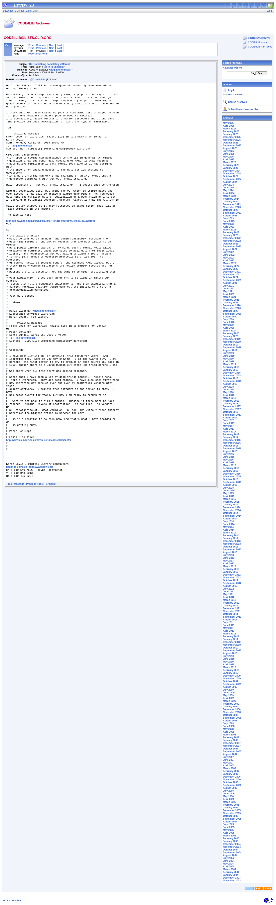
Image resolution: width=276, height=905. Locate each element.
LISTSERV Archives (259, 38)
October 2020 (230, 311)
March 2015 (229, 499)
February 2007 (231, 771)
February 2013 (231, 569)
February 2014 (231, 535)
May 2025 (228, 156)
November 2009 (232, 678)
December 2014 (232, 507)
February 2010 (231, 670)
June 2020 (229, 322)
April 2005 (228, 832)
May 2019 (228, 358)
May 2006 (228, 796)
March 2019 (229, 364)
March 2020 (229, 330)
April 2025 (228, 159)
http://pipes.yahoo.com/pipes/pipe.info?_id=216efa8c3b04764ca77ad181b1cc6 (50, 247)
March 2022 (229, 263)
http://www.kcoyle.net (40, 542)
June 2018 (229, 389)
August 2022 (230, 249)
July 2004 (228, 858)
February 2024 (231, 198)
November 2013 (232, 543)
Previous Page (34, 562)
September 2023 (232, 212)
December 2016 (232, 440)
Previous (41, 45)
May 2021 (228, 291)
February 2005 (231, 838)
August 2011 (230, 619)
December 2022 (232, 238)
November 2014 (232, 510)
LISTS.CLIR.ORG (11, 900)
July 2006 (228, 790)
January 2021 (230, 302)
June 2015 (229, 490)
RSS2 (268, 888)
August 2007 (230, 754)
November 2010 (232, 644)
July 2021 (228, 285)
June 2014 (229, 524)
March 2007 (229, 768)
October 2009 (230, 681)
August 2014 (230, 518)
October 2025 (230, 142)
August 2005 (230, 821)
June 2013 (229, 558)
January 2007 (230, 774)
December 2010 (232, 642)
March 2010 (229, 667)
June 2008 (229, 726)
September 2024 (232, 179)
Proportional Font (37, 53)
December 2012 (232, 574)
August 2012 (230, 586)
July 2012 (228, 588)
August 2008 (230, 720)
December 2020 (232, 305)
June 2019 (229, 356)
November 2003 (232, 880)
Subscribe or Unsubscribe (243, 109)
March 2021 (229, 297)
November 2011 (232, 611)
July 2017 (228, 420)
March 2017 (229, 431)
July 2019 (228, 353)
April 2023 (228, 226)
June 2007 (229, 760)
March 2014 (229, 532)
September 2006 (232, 785)
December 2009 (232, 675)
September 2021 (232, 280)
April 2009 (228, 698)
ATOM (249, 888)
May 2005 (228, 830)
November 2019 (232, 341)
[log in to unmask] (53, 67)
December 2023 (232, 204)
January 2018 (230, 403)
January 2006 (230, 807)
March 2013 (229, 566)
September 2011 (232, 616)
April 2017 (228, 428)
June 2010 (229, 659)
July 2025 (228, 151)
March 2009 (229, 701)
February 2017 (231, 434)
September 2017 (232, 414)
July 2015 (228, 487)
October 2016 (230, 445)
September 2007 (232, 751)
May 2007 (228, 762)
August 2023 (230, 215)
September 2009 (232, 684)
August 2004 (230, 855)
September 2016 (232, 448)
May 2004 (228, 863)
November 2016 (232, 442)
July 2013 (228, 555)
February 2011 (231, 636)
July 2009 (228, 689)
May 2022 (228, 257)
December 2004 (232, 844)
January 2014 (230, 538)
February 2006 (231, 804)
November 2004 (232, 846)
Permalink (50, 562)
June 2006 (229, 793)
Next (51, 45)
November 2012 (232, 577)
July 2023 (228, 218)
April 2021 (228, 294)
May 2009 (228, 695)
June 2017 (229, 423)
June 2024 (229, 187)
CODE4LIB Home (257, 42)
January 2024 (230, 201)
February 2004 (231, 872)
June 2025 (229, 154)
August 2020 (230, 316)
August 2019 (230, 350)
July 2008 (228, 723)
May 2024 (228, 190)
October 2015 (230, 479)
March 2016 (229, 465)
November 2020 (232, 308)
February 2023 (231, 232)
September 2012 (232, 583)
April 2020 (228, 327)
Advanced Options (232, 68)
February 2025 (231, 165)
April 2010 (228, 664)
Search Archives (232, 63)
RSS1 (259, 888)
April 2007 (228, 765)
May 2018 (228, 392)
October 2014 (230, 513)
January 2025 (230, 168)
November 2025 (232, 139)
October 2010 (230, 647)
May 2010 (228, 661)
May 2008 (228, 729)
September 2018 (232, 381)
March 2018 (229, 398)
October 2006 (230, 782)
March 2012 (229, 600)
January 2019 (230, 370)
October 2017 (230, 412)
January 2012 (230, 605)
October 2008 (230, 715)
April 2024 (228, 193)
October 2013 (230, 546)
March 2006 (229, 802)
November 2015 (232, 476)
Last (59, 45)
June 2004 (229, 861)
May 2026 (228, 123)
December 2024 (232, 170)
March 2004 (229, 869)
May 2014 (228, 527)
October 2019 (230, 344)
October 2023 (230, 210)
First (31, 45)
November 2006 (232, 779)
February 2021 (231, 299)
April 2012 (228, 597)
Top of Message (15, 562)
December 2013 (232, 541)
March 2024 (229, 196)
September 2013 (232, 549)
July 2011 (228, 622)
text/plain (40, 79)
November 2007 (232, 745)
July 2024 (228, 184)
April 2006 (228, 799)
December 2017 (232, 406)
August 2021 (230, 283)
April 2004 (228, 866)
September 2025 (232, 145)
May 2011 (228, 628)
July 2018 (228, 386)
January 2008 (230, 740)
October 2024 (230, 176)
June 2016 (229, 457)
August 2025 (230, 148)
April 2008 (228, 731)
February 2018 (231, 400)
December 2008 (232, 709)
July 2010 (228, 656)
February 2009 (231, 703)
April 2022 (228, 260)
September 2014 (232, 515)
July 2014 (228, 521)
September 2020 (232, 313)
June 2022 (229, 255)
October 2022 (230, 243)
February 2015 (231, 501)
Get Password (236, 94)
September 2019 (232, 347)
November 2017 (232, 409)
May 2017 (228, 426)
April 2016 (228, 462)
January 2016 (230, 471)
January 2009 (230, 706)
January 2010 (230, 673)
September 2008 (232, 717)
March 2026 (229, 128)
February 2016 (231, 468)
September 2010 (232, 650)
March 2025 (229, 162)
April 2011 (228, 630)
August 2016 (230, 451)
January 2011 (230, 639)
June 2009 (229, 692)
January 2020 (230, 336)
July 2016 (228, 454)
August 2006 (230, 788)
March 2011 (229, 633)
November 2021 (232, 274)
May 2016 (228, 459)
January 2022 (230, 269)
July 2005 (228, 824)
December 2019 (232, 339)
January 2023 (230, 235)
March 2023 (229, 229)
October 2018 (230, 378)
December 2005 (232, 810)
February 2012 (231, 602)
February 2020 (231, 333)
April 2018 (228, 395)
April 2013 (228, 563)
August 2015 (230, 485)
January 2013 (230, 572)
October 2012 (230, 580)
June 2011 (229, 625)
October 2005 (230, 816)
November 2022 (232, 240)
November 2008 (232, 712)
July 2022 (228, 252)
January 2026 (230, 134)
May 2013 (228, 560)
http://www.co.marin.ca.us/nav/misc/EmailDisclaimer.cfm (38, 510)
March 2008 (229, 734)
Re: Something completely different (49, 64)
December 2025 (232, 137)
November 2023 (232, 207)
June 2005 (229, 827)
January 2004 (230, 875)
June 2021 (229, 288)
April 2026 (228, 125)
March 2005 (229, 835)
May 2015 (228, 493)
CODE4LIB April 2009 (260, 46)
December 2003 (232, 877)
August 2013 (230, 552)
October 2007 (230, 748)
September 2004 (232, 852)
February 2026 (231, 131)
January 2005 (230, 841)
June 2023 (229, 221)
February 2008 (231, 737)
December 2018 (232, 372)
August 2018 (230, 384)
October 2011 (230, 614)
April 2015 (228, 496)
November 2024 (232, 173)
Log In (231, 90)
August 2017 (230, 417)
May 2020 (228, 325)
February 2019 (231, 367)
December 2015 (232, 473)
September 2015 (232, 482)
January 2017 (230, 437)
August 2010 (230, 653)
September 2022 (232, 246)
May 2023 (228, 224)
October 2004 (230, 849)
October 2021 (230, 277)
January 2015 (230, 504)
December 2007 (232, 743)
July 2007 (228, 757)
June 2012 (229, 591)
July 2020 (228, 319)
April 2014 (228, 529)
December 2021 (232, 271)
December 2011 (232, 608)
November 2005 (232, 813)
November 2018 (232, 375)
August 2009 (230, 687)
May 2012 (228, 594)
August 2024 (230, 182)
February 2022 (231, 266)
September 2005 (232, 818)
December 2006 (232, 776)
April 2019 (228, 361)
